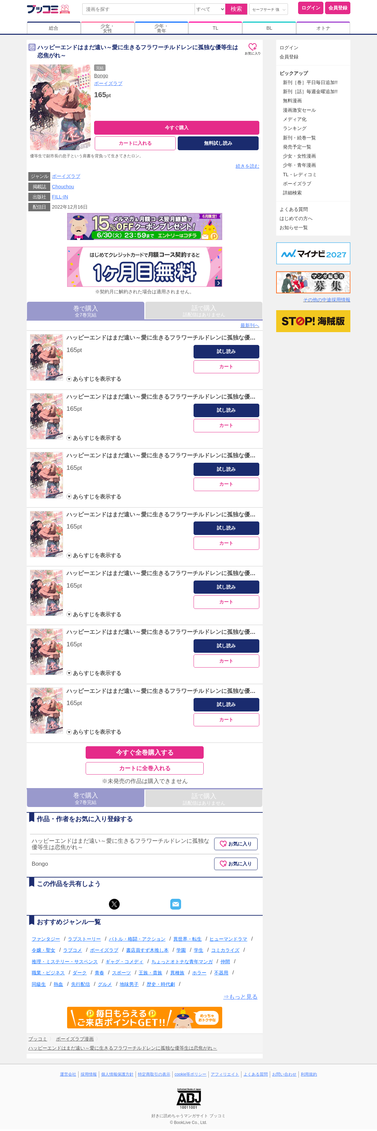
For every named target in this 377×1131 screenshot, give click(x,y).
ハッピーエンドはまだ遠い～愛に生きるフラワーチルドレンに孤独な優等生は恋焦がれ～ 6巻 (188, 634)
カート (226, 368)
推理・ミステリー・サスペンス (65, 963)
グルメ (105, 986)
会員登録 (337, 7)
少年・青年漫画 (299, 165)
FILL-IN (60, 198)
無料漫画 (292, 100)
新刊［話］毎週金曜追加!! (310, 91)
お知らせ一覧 (294, 227)
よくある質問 (294, 209)
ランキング (295, 128)
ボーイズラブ (108, 83)
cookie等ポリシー (191, 1076)
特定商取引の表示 (154, 1076)
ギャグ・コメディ (124, 963)
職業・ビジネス (48, 974)
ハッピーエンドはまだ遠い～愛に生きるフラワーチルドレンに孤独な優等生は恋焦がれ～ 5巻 (188, 575)
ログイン (310, 7)
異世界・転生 (187, 940)
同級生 (39, 986)
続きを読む (247, 167)
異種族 (177, 974)
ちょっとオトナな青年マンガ (182, 963)
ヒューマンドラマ (228, 940)
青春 (99, 974)
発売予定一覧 (297, 147)
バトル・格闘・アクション (137, 940)
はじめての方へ (296, 218)
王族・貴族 (150, 974)
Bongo (101, 75)
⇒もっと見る (240, 998)
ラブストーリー (84, 940)
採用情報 (89, 1076)
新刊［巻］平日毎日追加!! (310, 82)
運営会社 (68, 1076)
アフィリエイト (225, 1076)
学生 (198, 951)
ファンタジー (46, 940)
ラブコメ (72, 951)
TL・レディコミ (300, 174)
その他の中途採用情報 (326, 299)
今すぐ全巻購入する (145, 754)
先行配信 (80, 986)
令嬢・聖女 (43, 951)
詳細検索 (292, 192)
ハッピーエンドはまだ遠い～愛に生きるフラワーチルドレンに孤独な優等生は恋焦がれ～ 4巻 (188, 516)
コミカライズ (225, 951)
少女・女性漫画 (299, 156)
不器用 (221, 974)
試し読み (226, 353)
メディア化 (295, 119)
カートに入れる (135, 143)
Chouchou (63, 188)
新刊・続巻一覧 (299, 137)
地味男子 (129, 986)
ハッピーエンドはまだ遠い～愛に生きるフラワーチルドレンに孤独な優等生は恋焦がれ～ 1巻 (188, 339)
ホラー (199, 974)
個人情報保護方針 (117, 1076)
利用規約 (309, 1076)
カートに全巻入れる (145, 770)
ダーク (79, 974)
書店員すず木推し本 (147, 951)
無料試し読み (218, 143)
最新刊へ (249, 327)
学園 (181, 951)
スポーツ (121, 974)
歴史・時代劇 (161, 986)
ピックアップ (294, 73)
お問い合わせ (284, 1076)
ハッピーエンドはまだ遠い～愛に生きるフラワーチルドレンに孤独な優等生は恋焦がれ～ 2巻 (188, 398)
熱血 (58, 986)
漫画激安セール (299, 110)
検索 (236, 9)
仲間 (225, 963)
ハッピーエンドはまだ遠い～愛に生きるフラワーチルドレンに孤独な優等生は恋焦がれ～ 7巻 (188, 693)
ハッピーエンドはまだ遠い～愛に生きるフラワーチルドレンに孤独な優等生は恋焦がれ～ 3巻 (188, 457)
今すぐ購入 (176, 127)
